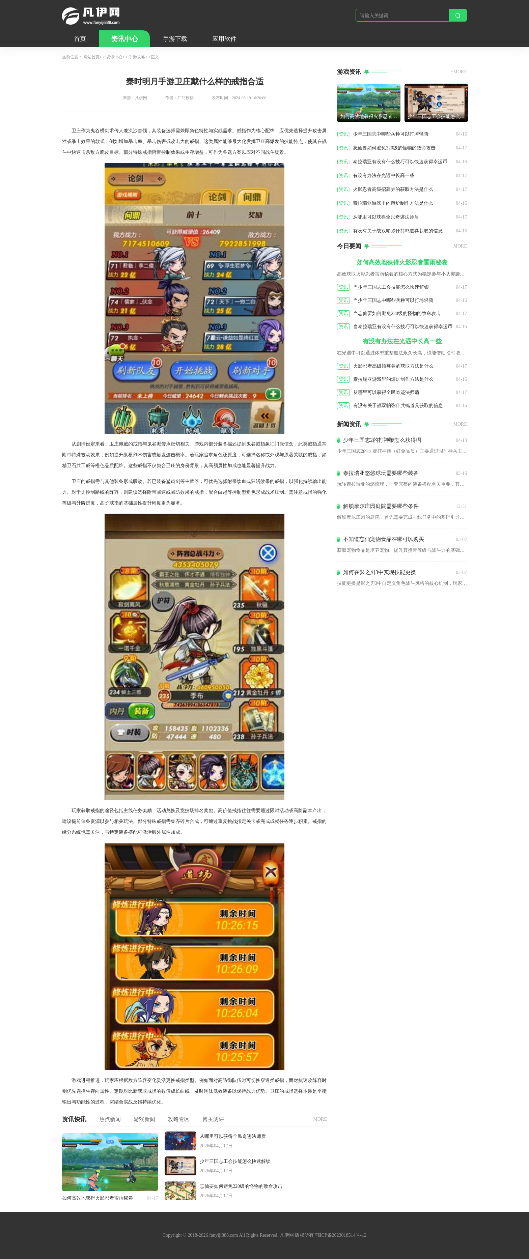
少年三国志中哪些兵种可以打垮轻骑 (390, 134)
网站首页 (91, 57)
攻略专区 (179, 1119)
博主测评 (213, 1119)
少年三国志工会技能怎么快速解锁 (235, 1161)
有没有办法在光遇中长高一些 (383, 175)
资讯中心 (124, 38)
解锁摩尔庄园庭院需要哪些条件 (381, 506)
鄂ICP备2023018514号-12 (340, 1235)
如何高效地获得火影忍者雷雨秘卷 (97, 1198)
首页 (80, 38)
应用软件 (224, 38)
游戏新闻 (144, 1119)
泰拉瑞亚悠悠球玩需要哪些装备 (381, 473)
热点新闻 (110, 1119)
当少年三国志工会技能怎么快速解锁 (391, 287)
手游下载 (175, 38)
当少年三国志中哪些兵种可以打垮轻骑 (393, 300)
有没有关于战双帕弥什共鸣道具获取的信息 (398, 230)
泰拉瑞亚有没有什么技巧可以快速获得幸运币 (400, 161)
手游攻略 (137, 57)
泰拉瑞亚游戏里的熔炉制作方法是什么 (393, 203)
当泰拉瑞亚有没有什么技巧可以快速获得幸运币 (402, 326)
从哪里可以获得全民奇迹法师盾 (233, 1136)
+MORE (319, 1119)
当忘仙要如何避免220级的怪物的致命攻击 (397, 313)
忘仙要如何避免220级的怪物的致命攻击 (241, 1186)
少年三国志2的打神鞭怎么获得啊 (382, 440)
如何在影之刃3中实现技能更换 (379, 572)
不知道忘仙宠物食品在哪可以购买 (383, 539)
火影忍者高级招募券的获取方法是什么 (393, 189)
